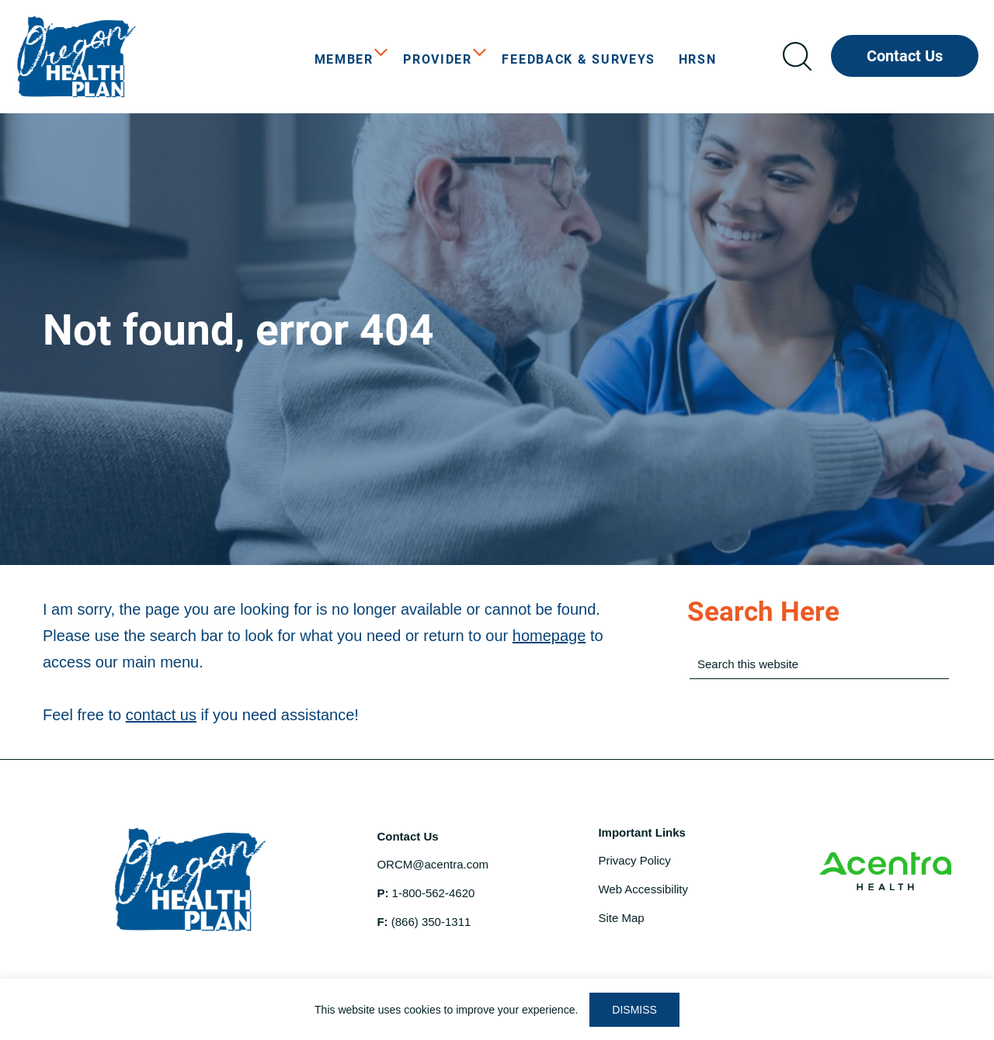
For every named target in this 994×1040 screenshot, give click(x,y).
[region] (497, 1009)
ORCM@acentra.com (432, 864)
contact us (161, 714)
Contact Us (905, 56)
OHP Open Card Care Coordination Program (132, 56)
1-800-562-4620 (433, 893)
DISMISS (634, 1010)
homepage (549, 635)
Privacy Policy (634, 860)
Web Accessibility (643, 889)
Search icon (797, 56)
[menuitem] (347, 60)
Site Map (621, 917)
